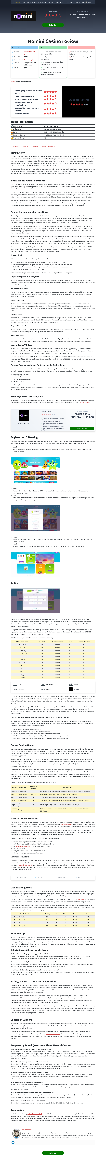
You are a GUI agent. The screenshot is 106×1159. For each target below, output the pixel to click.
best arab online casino (25, 865)
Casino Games (59, 2)
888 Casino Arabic (67, 824)
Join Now (53, 1153)
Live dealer (70, 2)
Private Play (82, 428)
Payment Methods (46, 2)
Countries (26, 2)
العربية (90, 2)
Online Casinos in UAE (34, 1114)
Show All (76, 689)
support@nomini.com (53, 1034)
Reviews (35, 2)
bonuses (15, 146)
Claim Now (53, 25)
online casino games (23, 846)
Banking (26, 146)
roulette (81, 899)
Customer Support (48, 146)
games (35, 146)
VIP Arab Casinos (84, 402)
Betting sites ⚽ (81, 2)
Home (13, 81)
